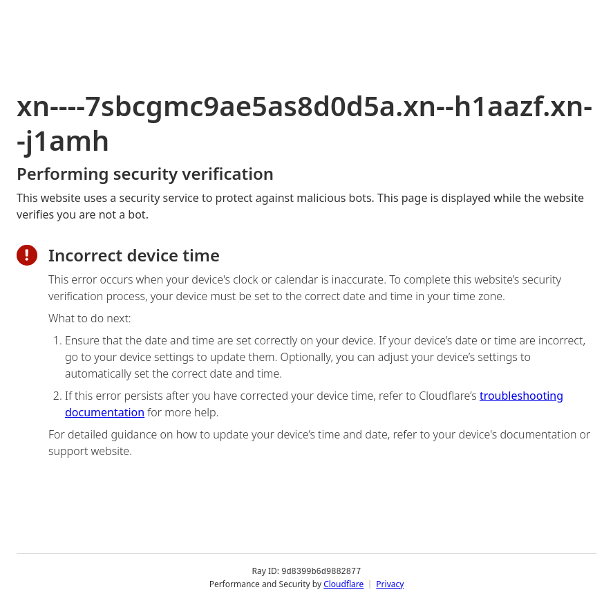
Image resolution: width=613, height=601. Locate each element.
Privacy (390, 583)
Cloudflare (343, 583)
